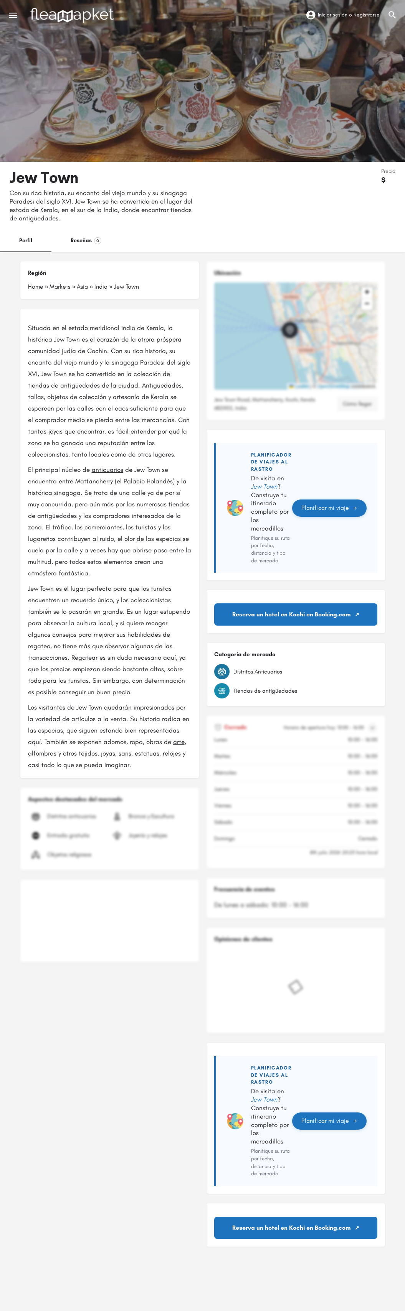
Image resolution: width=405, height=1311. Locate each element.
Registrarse (367, 15)
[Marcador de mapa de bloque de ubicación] (290, 330)
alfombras (42, 753)
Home (35, 286)
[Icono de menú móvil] (13, 15)
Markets (60, 286)
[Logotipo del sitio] (73, 15)
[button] (296, 336)
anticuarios (107, 469)
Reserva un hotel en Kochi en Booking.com (291, 614)
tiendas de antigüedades (64, 385)
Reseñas (86, 240)
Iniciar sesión (332, 15)
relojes (172, 753)
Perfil (25, 240)
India (100, 286)
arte (179, 742)
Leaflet (299, 386)
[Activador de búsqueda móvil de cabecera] (392, 15)
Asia (82, 286)
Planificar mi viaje (329, 507)
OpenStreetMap (333, 386)
